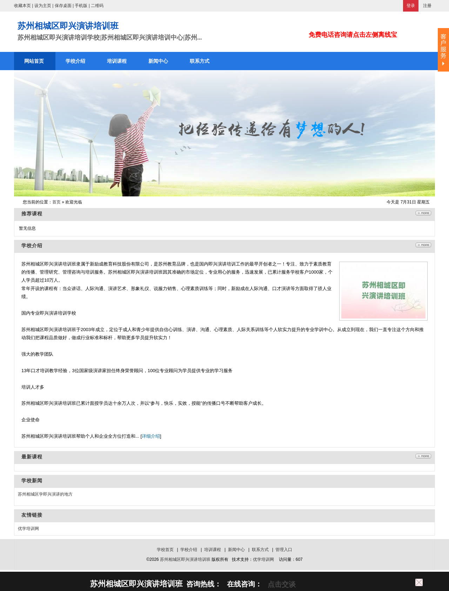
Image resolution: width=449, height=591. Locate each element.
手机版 (81, 5)
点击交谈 (281, 584)
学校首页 (165, 549)
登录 (411, 5)
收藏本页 (22, 5)
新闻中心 (236, 549)
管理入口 (283, 549)
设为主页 (42, 5)
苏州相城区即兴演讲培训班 (185, 559)
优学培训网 (28, 528)
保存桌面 (63, 5)
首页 (56, 202)
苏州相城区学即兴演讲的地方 (45, 494)
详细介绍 (151, 436)
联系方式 (260, 549)
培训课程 (212, 549)
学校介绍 (188, 549)
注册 (427, 5)
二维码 (97, 5)
